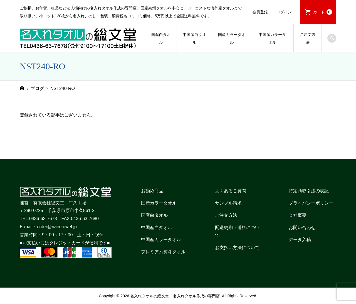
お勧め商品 (152, 190)
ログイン (284, 12)
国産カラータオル (231, 38)
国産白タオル (161, 38)
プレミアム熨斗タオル (163, 251)
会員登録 (260, 12)
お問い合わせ (302, 227)
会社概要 (297, 215)
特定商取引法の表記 (309, 190)
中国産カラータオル (272, 38)
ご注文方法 (307, 38)
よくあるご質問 (230, 190)
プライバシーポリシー (311, 203)
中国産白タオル (194, 38)
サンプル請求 (228, 203)
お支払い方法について (237, 247)
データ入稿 (300, 239)
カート (322, 12)
